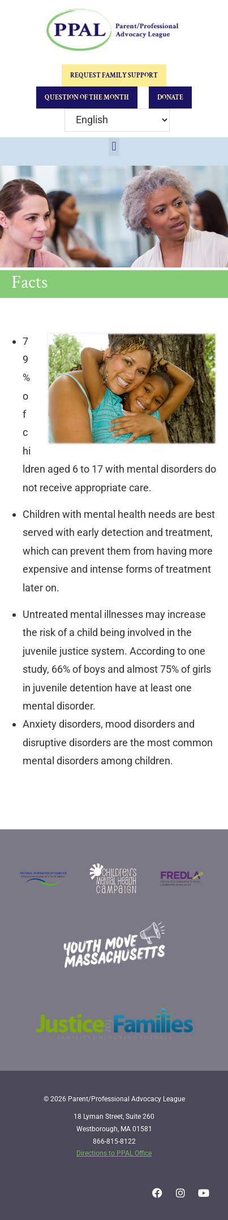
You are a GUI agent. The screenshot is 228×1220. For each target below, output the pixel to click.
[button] (114, 146)
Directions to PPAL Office (114, 1153)
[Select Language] (117, 120)
